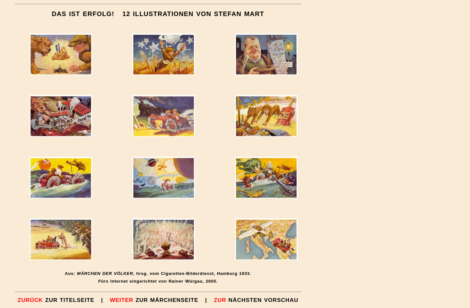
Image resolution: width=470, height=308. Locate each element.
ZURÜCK (30, 300)
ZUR (219, 300)
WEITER (121, 300)
